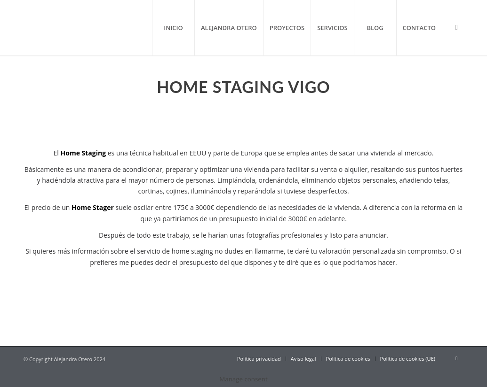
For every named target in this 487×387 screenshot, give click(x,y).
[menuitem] (173, 27)
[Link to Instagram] (456, 27)
